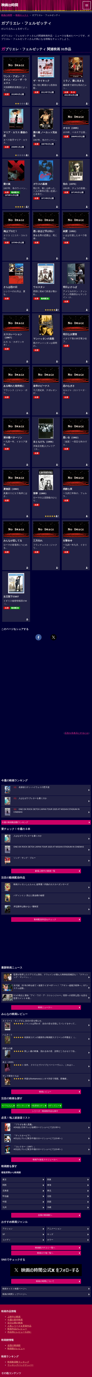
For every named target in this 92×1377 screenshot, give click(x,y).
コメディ (6, 1240)
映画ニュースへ (45, 1007)
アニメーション (54, 1229)
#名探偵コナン (38, 1105)
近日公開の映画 (15, 1322)
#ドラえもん (7, 1105)
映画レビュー (45, 1092)
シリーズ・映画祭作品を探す (45, 1111)
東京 (4, 1180)
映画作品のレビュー (17, 1329)
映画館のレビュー (16, 1348)
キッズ (50, 1234)
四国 (49, 1202)
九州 (4, 1207)
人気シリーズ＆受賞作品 (19, 1326)
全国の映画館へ (45, 1215)
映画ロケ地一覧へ (45, 1253)
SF (3, 1234)
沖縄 (49, 1207)
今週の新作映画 (15, 1319)
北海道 (5, 1191)
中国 (4, 1202)
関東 (49, 1180)
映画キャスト (22, 15)
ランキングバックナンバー (20, 1365)
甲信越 (5, 1196)
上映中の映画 (13, 1316)
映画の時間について (45, 1281)
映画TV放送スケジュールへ (45, 1159)
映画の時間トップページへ (14, 1294)
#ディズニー (54, 1105)
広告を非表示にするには (77, 733)
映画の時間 (6, 15)
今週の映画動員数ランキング (15, 822)
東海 (49, 1185)
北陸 (49, 1196)
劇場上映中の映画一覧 (45, 871)
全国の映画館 (13, 1345)
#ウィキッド (22, 1105)
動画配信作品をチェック (45, 919)
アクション (7, 1229)
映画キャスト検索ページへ (14, 1289)
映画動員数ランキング (18, 1362)
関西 (4, 1185)
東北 (49, 1191)
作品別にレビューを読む (19, 1332)
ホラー (50, 1240)
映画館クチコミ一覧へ (45, 1247)
